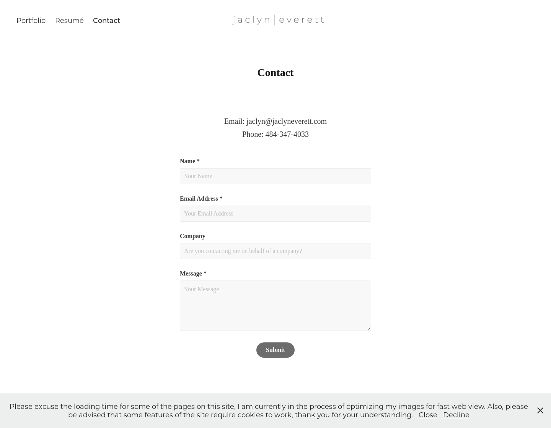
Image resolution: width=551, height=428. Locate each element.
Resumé (69, 20)
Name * (190, 161)
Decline (456, 414)
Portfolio (31, 20)
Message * (193, 274)
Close (428, 414)
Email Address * (201, 199)
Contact (106, 20)
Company (192, 236)
